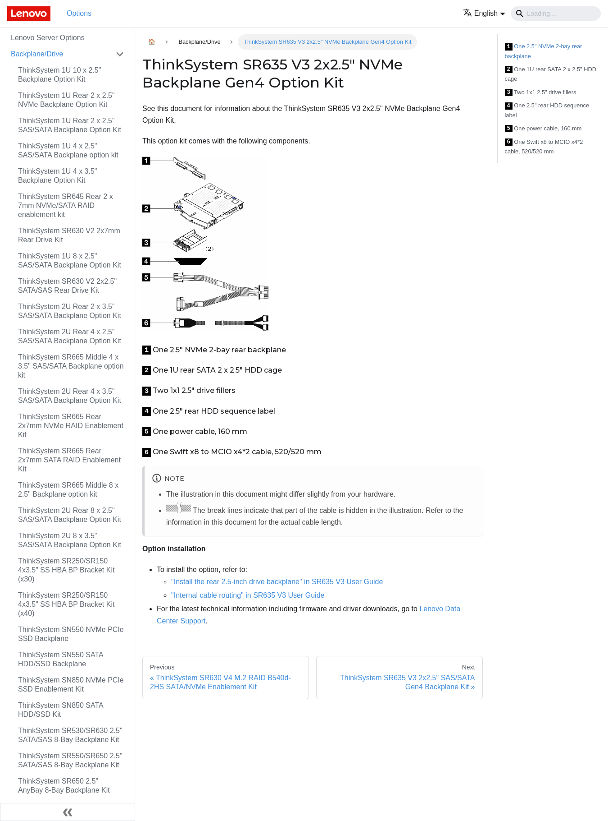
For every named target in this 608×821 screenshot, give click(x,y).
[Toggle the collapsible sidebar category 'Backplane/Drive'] (120, 54)
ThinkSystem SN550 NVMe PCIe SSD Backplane (71, 634)
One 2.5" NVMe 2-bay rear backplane (543, 51)
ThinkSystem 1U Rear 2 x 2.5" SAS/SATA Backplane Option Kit (69, 125)
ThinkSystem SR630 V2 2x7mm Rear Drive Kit (69, 235)
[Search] (556, 13)
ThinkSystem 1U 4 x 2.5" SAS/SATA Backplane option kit (68, 150)
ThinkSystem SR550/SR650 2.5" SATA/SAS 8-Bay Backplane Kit (70, 760)
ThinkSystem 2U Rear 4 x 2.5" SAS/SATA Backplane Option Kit (69, 336)
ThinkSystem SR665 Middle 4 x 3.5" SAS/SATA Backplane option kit (71, 366)
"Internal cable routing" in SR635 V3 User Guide (247, 595)
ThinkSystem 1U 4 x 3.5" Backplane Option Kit (57, 175)
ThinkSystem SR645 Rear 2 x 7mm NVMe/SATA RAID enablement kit (65, 205)
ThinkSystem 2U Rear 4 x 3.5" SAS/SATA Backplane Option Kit (69, 395)
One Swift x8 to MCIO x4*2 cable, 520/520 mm (544, 146)
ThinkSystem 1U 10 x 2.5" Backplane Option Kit (59, 74)
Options (79, 13)
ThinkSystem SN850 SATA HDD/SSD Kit (60, 709)
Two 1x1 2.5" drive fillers (540, 93)
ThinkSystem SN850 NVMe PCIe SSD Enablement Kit (71, 684)
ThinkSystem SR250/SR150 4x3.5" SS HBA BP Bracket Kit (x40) (66, 604)
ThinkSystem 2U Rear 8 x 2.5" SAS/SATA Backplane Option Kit (69, 515)
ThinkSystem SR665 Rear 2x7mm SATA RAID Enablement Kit (69, 460)
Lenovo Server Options (48, 38)
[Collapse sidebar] (67, 812)
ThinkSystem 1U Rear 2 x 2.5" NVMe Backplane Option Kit (66, 100)
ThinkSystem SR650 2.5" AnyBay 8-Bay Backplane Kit (64, 785)
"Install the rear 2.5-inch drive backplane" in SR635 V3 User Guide (277, 582)
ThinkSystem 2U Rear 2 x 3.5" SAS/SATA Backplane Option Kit (69, 311)
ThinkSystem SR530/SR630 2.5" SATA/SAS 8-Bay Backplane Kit (70, 735)
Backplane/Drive (37, 54)
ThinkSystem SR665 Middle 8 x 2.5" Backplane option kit (68, 489)
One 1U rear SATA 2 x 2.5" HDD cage (550, 74)
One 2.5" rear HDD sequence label (547, 110)
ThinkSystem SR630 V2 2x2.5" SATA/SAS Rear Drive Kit (67, 285)
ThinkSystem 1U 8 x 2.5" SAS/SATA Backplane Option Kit (69, 260)
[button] (484, 13)
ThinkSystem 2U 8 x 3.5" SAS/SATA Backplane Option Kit (69, 540)
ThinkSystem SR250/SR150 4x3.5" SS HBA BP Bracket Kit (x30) (66, 570)
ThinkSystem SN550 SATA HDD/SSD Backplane (60, 659)
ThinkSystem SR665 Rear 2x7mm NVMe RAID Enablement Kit (70, 425)
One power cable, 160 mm (543, 129)
